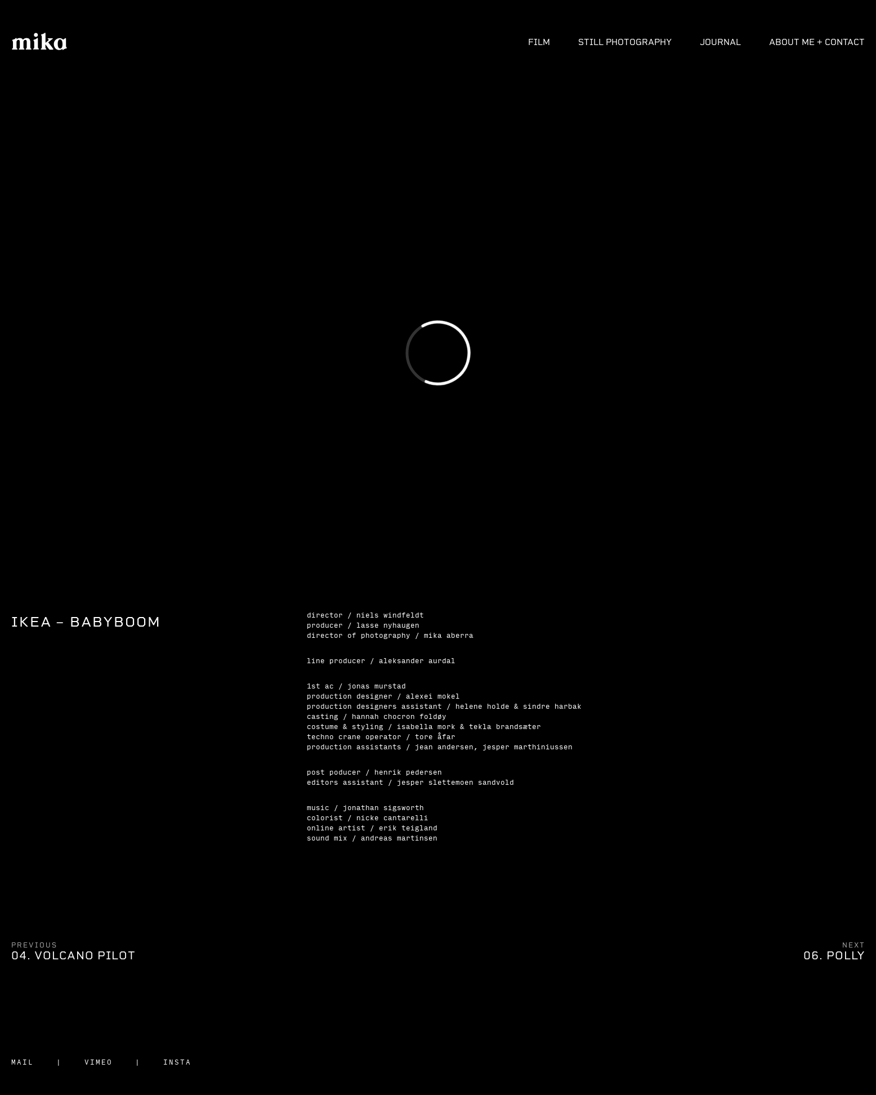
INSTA (177, 1061)
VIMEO (98, 1061)
